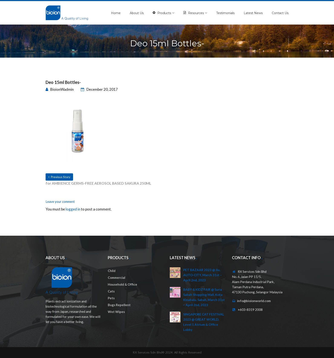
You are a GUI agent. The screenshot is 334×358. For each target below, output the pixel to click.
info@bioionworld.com (254, 301)
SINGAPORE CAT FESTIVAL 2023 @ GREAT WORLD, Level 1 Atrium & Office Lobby (203, 322)
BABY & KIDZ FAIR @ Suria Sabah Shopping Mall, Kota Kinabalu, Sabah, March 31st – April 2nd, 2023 (204, 297)
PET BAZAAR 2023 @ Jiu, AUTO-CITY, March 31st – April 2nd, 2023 (202, 275)
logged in (73, 209)
